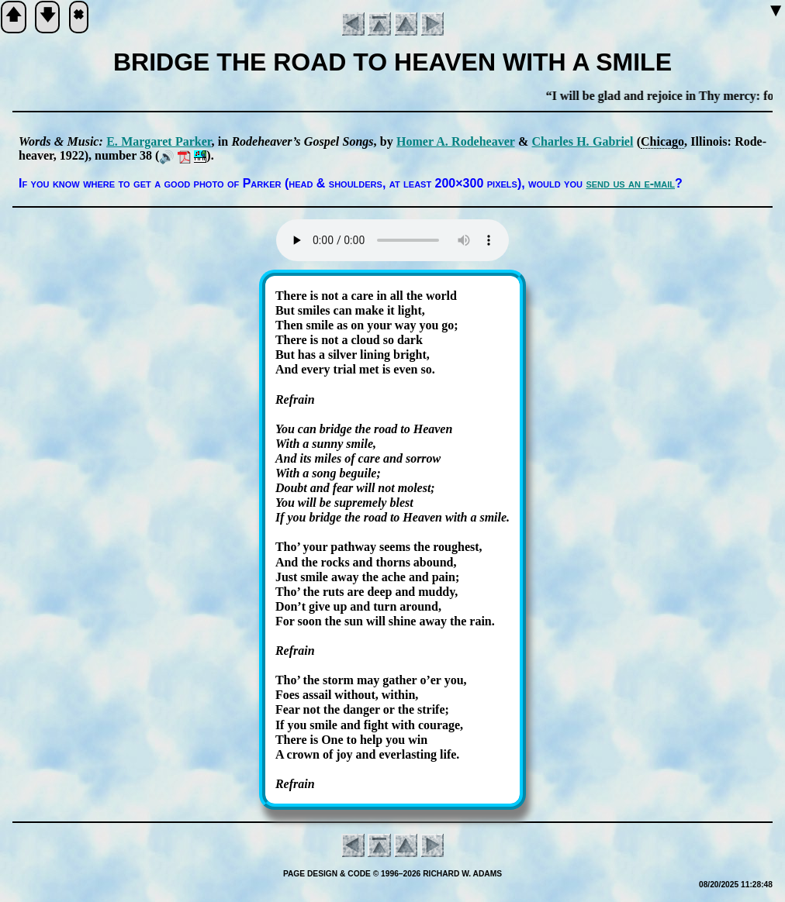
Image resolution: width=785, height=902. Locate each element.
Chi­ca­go (662, 141)
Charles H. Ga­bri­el (583, 141)
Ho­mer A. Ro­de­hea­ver (455, 141)
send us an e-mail (630, 183)
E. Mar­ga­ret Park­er (158, 141)
